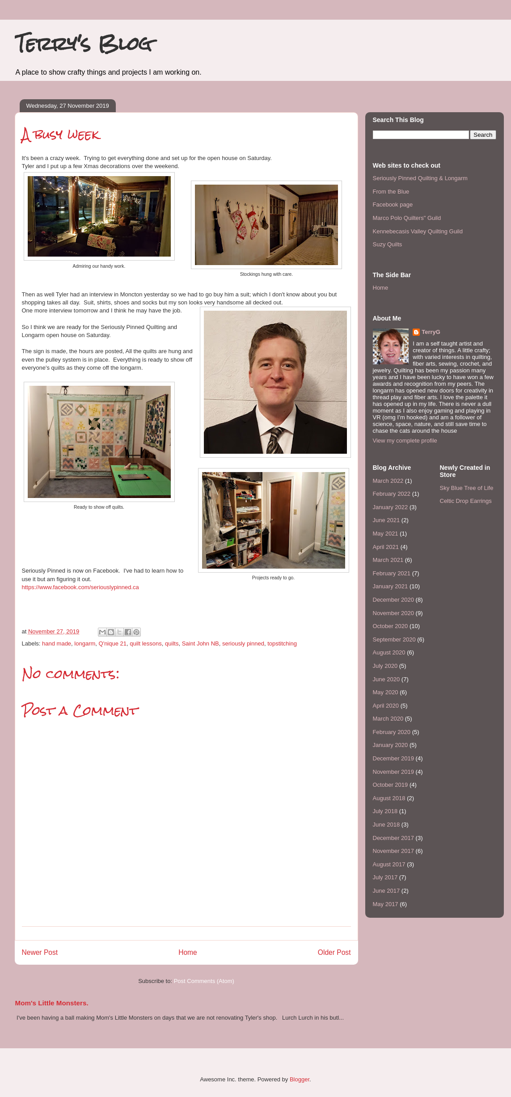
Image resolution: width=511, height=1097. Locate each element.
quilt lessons (146, 643)
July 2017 (385, 877)
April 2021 (386, 547)
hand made (56, 643)
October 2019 (390, 784)
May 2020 (385, 692)
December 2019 (393, 758)
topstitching (282, 643)
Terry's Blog (83, 43)
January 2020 (390, 745)
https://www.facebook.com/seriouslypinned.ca (80, 587)
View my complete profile (405, 440)
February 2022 (392, 493)
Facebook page (393, 204)
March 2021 (388, 560)
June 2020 (386, 679)
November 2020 (393, 613)
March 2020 (388, 718)
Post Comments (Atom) (204, 981)
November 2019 (393, 771)
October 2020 (390, 626)
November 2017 (393, 851)
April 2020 (386, 705)
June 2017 (386, 890)
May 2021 (385, 533)
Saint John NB (200, 643)
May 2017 (385, 904)
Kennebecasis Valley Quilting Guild (418, 231)
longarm (84, 643)
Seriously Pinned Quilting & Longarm (420, 178)
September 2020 (394, 639)
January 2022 (390, 507)
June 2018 (386, 824)
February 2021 (392, 573)
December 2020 (393, 599)
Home (187, 952)
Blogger (299, 1079)
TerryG (431, 332)
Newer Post (40, 952)
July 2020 (385, 665)
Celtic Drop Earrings (466, 501)
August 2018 (389, 798)
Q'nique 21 (113, 643)
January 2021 (390, 586)
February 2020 (392, 732)
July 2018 (385, 811)
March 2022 (388, 480)
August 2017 (389, 864)
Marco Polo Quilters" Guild (407, 218)
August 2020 (389, 652)
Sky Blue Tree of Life (467, 488)
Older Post (334, 952)
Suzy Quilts (387, 244)
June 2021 (386, 520)
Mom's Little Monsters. (52, 1003)
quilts (171, 643)
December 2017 (393, 838)
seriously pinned (243, 643)
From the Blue (391, 191)
